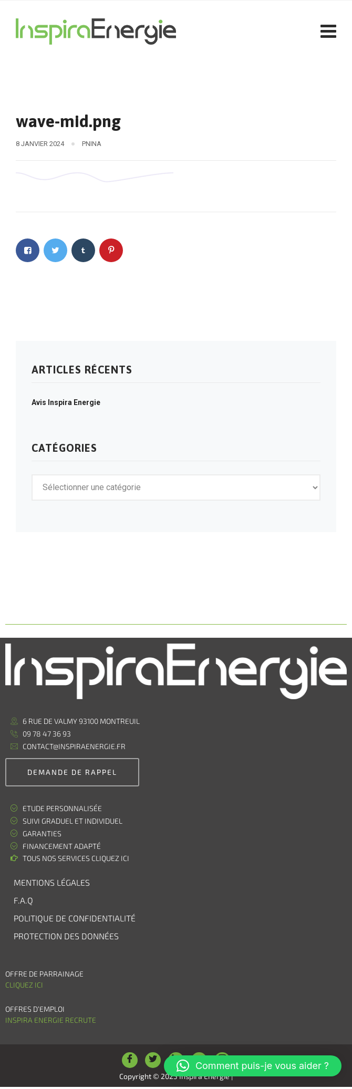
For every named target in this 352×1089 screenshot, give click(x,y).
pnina (91, 144)
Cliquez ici (24, 984)
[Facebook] (130, 1060)
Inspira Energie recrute (51, 1019)
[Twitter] (153, 1060)
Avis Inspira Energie (66, 402)
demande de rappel (72, 772)
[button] (252, 1065)
